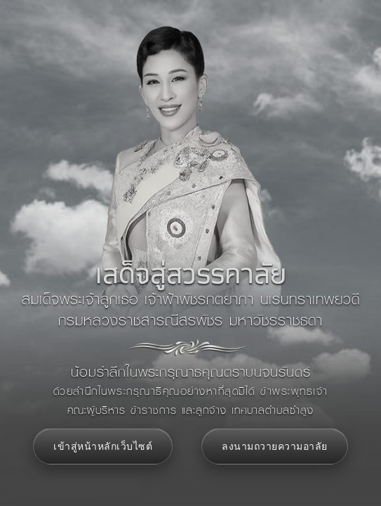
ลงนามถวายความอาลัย (275, 446)
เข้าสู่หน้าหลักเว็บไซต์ (102, 446)
